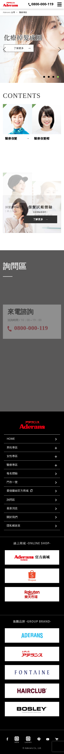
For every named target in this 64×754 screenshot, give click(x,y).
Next (59, 49)
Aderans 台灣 (9, 12)
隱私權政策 (13, 525)
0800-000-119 (42, 4)
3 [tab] (53, 77)
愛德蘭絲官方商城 (20, 490)
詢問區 (11, 500)
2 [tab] (48, 77)
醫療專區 (23, 12)
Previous (4, 49)
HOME (11, 439)
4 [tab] (58, 77)
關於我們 (12, 517)
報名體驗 (12, 473)
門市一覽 (12, 482)
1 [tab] (44, 77)
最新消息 (12, 508)
